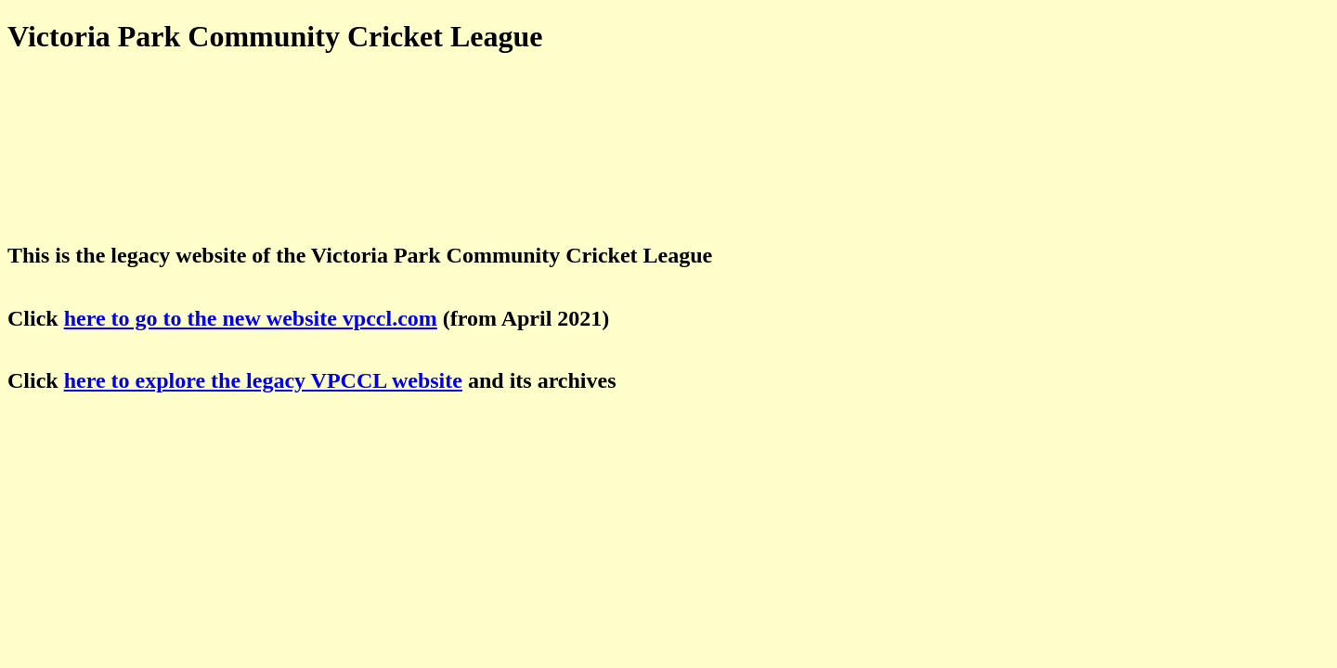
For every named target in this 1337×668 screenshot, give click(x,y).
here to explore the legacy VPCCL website (263, 380)
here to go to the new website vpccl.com (250, 318)
